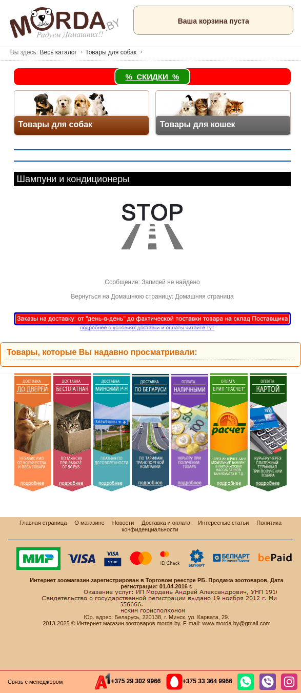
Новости (123, 523)
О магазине (89, 523)
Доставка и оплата (166, 523)
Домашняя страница (204, 296)
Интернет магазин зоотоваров (116, 623)
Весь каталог (57, 52)
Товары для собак (110, 52)
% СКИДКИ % (152, 76)
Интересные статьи (223, 523)
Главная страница (43, 523)
